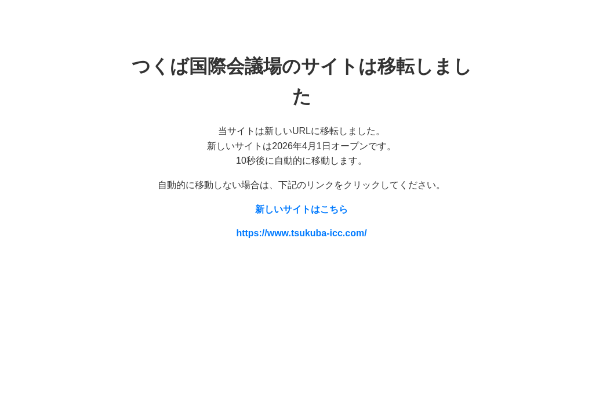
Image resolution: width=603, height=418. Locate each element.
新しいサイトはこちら (301, 209)
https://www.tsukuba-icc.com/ (301, 233)
